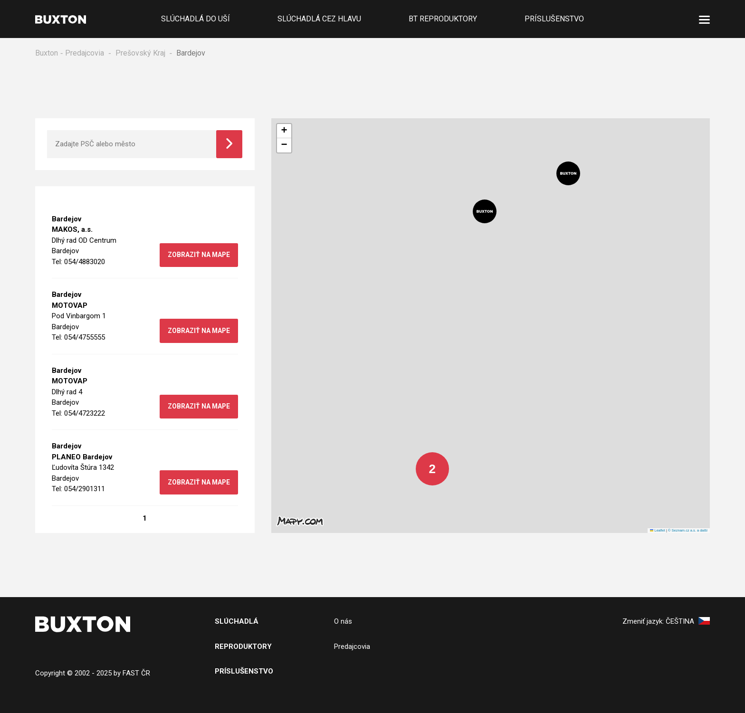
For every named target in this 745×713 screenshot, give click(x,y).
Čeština (688, 622)
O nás (343, 622)
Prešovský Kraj (140, 52)
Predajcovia (84, 52)
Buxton (46, 52)
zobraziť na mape (198, 255)
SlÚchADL (234, 622)
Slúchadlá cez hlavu (319, 18)
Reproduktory (243, 647)
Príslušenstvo (554, 18)
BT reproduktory (443, 18)
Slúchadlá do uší (195, 18)
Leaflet (657, 531)
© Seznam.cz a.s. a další (687, 531)
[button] (568, 174)
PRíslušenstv (241, 671)
